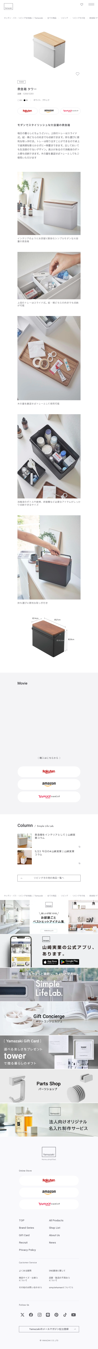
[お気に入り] (79, 75)
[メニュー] (91, 4)
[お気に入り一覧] (81, 4)
